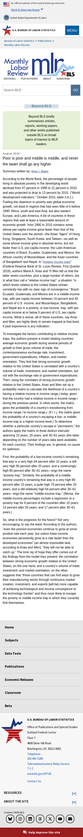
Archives (9, 78)
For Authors (29, 78)
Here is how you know (25, 10)
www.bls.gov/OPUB (39, 774)
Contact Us (34, 781)
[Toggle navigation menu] (72, 30)
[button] (74, 793)
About (47, 78)
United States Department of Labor (25, 17)
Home (9, 627)
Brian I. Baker (40, 171)
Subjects (11, 640)
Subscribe (63, 78)
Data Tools (13, 653)
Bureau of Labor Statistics (19, 41)
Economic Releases (19, 679)
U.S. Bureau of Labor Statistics (33, 30)
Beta (8, 706)
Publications (45, 41)
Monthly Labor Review (17, 45)
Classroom (13, 692)
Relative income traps (56, 262)
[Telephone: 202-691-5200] (52, 756)
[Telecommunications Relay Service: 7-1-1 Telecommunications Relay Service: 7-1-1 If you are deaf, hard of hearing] (52, 766)
